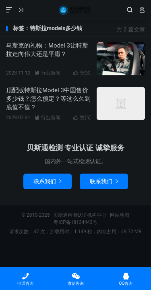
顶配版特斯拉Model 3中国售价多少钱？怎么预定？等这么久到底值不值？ (48, 99)
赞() (82, 73)
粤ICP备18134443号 (75, 222)
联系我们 (47, 181)
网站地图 (119, 215)
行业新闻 (47, 73)
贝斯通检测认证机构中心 (75, 10)
